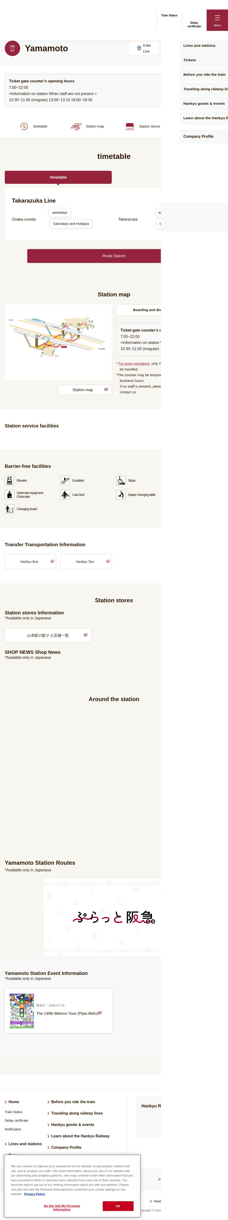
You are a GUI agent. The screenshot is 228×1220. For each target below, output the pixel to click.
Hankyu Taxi (85, 561)
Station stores (141, 128)
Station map (86, 128)
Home (14, 1101)
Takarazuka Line (176, 48)
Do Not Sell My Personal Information (62, 1207)
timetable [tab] (58, 178)
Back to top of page (217, 1203)
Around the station (196, 128)
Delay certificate (194, 20)
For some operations (135, 363)
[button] (217, 20)
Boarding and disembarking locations (164, 309)
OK (118, 1206)
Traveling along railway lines (77, 1113)
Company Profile (66, 1147)
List (220, 1042)
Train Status (169, 14)
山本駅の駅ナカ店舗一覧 (64, 635)
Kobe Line (143, 48)
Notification (13, 1128)
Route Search (114, 254)
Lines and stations (25, 1143)
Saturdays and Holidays (73, 226)
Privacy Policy (168, 1179)
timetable (32, 128)
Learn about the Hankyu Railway (80, 1135)
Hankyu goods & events (72, 1124)
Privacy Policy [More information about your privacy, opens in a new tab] (34, 1194)
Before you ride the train (73, 1101)
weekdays (60, 214)
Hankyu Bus (29, 561)
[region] (72, 1186)
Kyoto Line (208, 48)
